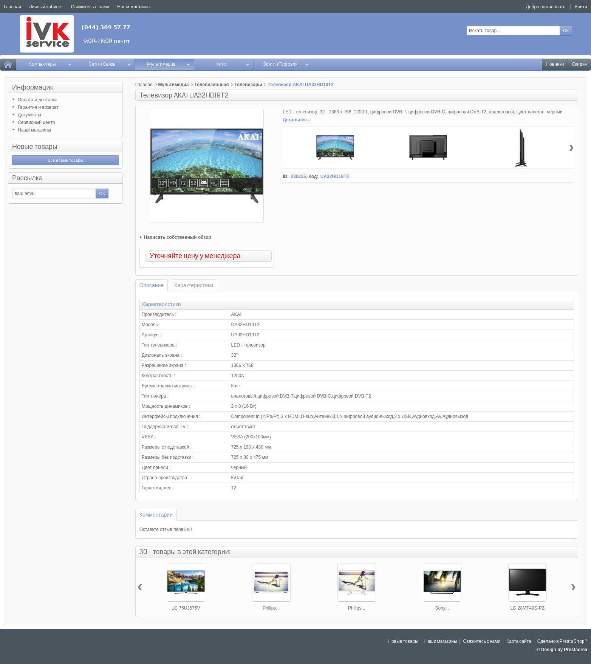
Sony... (442, 608)
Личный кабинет (46, 6)
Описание (151, 285)
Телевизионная (211, 84)
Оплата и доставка (37, 99)
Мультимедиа (168, 64)
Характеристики (193, 285)
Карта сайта (518, 641)
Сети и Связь (109, 64)
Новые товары (34, 147)
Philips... (271, 608)
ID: (286, 176)
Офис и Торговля (286, 64)
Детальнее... (296, 119)
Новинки (555, 64)
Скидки (579, 64)
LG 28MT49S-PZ (527, 608)
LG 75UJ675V (186, 608)
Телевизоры (248, 84)
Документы (29, 115)
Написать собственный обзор (177, 237)
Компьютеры (50, 64)
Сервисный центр (36, 122)
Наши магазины (34, 130)
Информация (33, 87)
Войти (580, 6)
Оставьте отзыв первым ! (165, 529)
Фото (232, 64)
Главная (144, 84)
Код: (313, 176)
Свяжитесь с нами (481, 641)
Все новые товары (65, 160)
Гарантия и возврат (38, 107)
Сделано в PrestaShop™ (562, 641)
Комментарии (156, 515)
